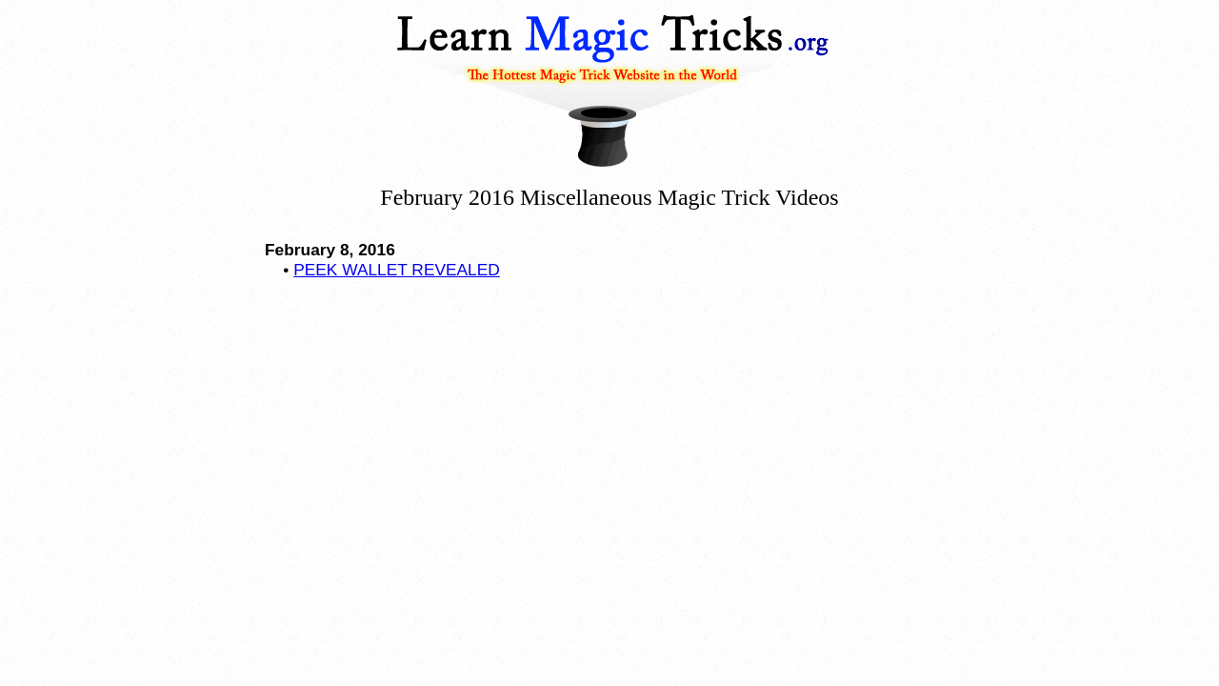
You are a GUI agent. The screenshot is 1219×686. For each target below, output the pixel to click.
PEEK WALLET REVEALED (396, 269)
